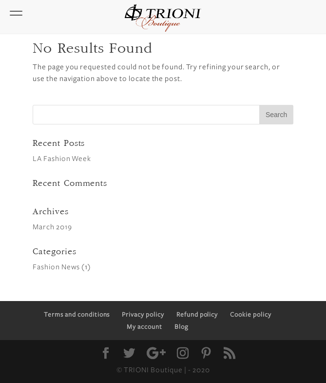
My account (144, 326)
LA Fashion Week (62, 158)
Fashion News (56, 267)
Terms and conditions (77, 314)
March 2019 (52, 227)
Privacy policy (143, 314)
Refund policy (197, 314)
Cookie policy (250, 314)
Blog (181, 326)
